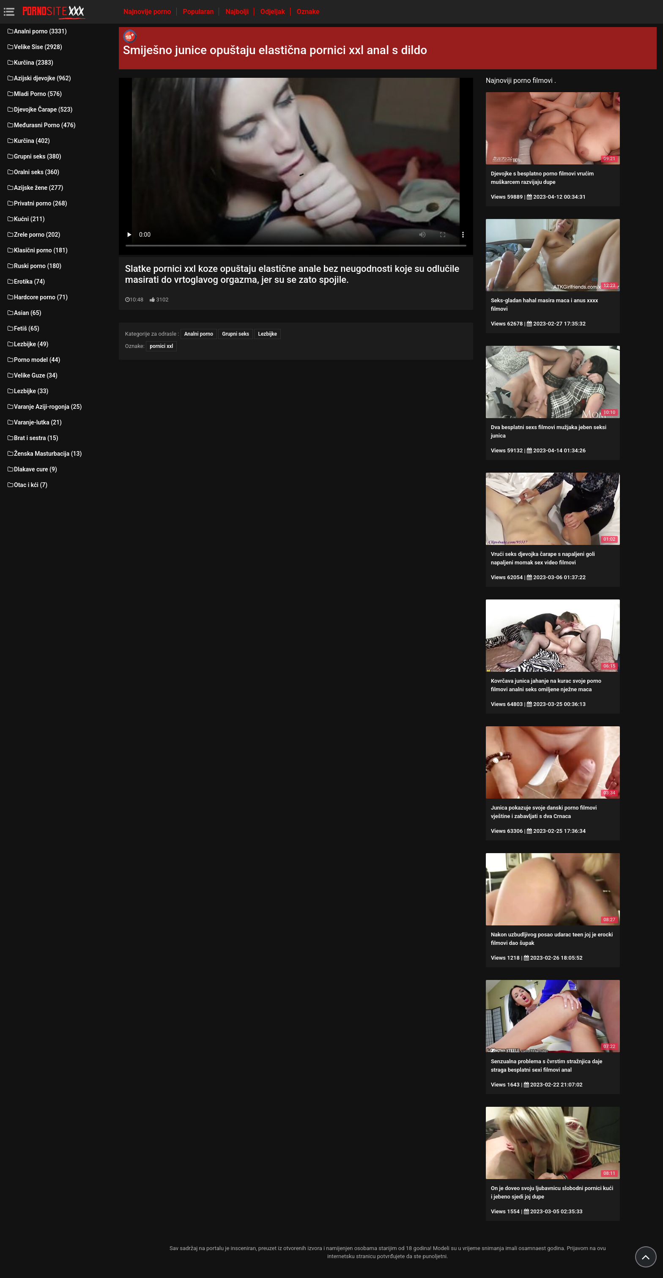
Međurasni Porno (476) (41, 125)
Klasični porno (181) (37, 250)
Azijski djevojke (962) (38, 78)
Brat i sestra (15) (32, 438)
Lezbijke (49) (27, 344)
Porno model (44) (33, 359)
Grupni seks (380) (33, 156)
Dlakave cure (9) (31, 469)
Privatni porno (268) (36, 203)
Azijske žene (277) (34, 187)
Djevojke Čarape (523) (39, 109)
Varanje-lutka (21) (34, 422)
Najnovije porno (148, 12)
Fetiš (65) (22, 328)
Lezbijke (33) (27, 391)
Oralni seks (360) (32, 172)
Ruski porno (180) (33, 266)
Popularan (199, 12)
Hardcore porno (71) (37, 297)
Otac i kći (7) (26, 485)
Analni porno (198, 334)
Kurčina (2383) (29, 62)
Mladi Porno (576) (34, 93)
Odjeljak (273, 12)
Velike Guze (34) (32, 375)
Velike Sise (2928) (34, 47)
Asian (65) (23, 312)
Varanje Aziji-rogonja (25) (44, 406)
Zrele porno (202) (33, 234)
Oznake (308, 12)
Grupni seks (235, 334)
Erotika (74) (25, 281)
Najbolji (237, 12)
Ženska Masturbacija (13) (44, 453)
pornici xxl (161, 346)
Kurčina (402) (28, 140)
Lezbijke (267, 334)
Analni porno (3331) (36, 31)
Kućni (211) (25, 219)
